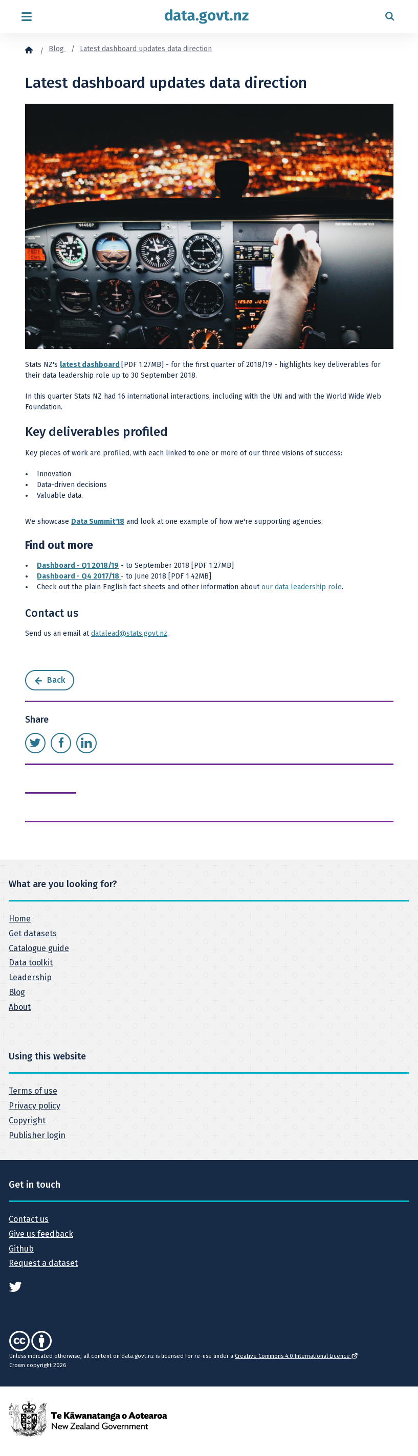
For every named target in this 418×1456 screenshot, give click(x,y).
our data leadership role (301, 587)
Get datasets (33, 933)
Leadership (30, 977)
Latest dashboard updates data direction (146, 48)
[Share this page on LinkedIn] (86, 743)
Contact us (29, 1219)
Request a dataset (43, 1263)
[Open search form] (389, 16)
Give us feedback (41, 1234)
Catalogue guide (39, 948)
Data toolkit (31, 962)
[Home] (29, 49)
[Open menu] (26, 17)
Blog (57, 48)
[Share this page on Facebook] (61, 743)
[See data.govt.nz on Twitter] (15, 1286)
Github (21, 1249)
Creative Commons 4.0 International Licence (296, 1356)
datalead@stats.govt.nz (129, 633)
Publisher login (37, 1135)
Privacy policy (34, 1106)
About (20, 1007)
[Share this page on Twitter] (35, 743)
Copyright (27, 1120)
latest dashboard (90, 364)
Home (20, 918)
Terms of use (33, 1091)
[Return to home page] (207, 16)
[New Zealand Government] (88, 1418)
